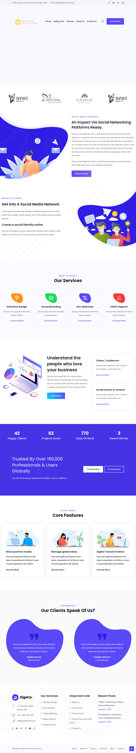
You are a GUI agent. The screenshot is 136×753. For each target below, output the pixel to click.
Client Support (119, 306)
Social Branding (51, 306)
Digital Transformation (111, 551)
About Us (75, 702)
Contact (121, 749)
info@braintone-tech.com (64, 3)
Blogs (112, 749)
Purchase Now (93, 469)
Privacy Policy (78, 713)
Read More (56, 396)
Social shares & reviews (110, 389)
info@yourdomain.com (26, 721)
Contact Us (92, 21)
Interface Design (17, 306)
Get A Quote (115, 21)
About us (80, 21)
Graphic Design (49, 725)
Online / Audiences (107, 360)
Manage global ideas (64, 551)
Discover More (81, 174)
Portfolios (103, 749)
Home (48, 21)
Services (70, 21)
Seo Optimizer (85, 306)
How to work (77, 708)
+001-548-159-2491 (25, 715)
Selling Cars (58, 21)
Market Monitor (49, 719)
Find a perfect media (19, 551)
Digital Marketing (50, 713)
